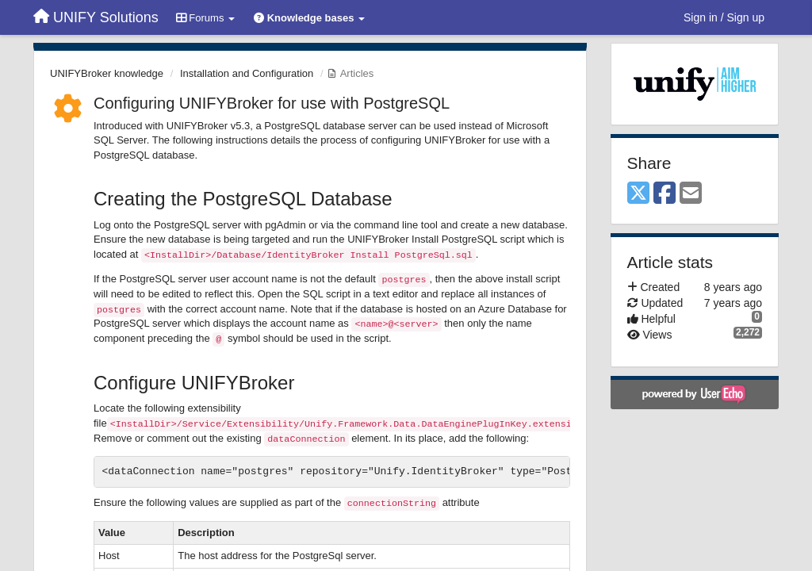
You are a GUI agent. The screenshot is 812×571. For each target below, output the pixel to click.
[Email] (691, 194)
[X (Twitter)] (638, 194)
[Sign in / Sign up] (724, 17)
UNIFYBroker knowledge (106, 73)
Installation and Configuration (246, 73)
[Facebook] (664, 194)
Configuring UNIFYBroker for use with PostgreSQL (272, 103)
